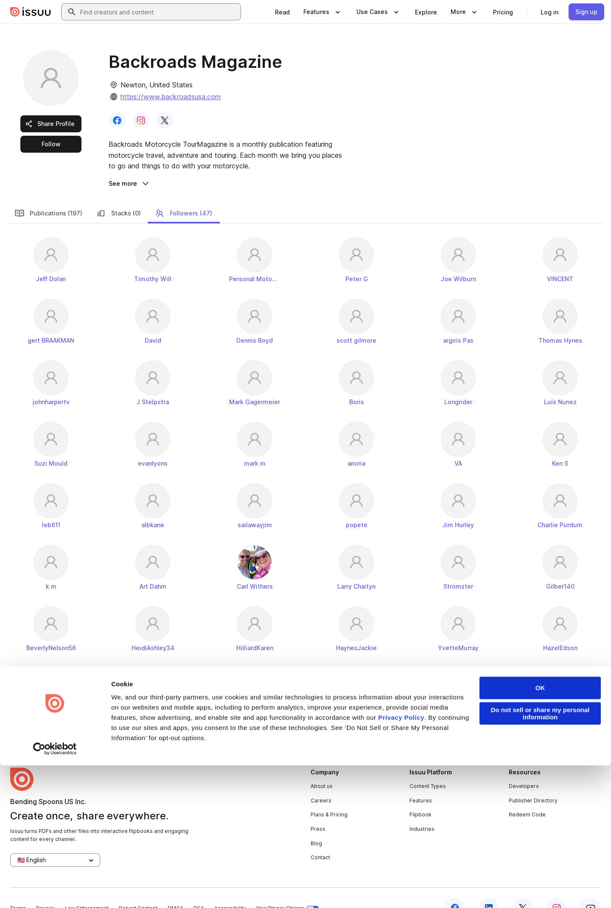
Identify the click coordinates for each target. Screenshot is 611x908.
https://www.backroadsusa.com (171, 96)
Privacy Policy (401, 860)
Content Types (427, 766)
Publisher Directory (533, 780)
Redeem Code (527, 794)
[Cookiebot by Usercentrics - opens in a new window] (55, 891)
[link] (282, 11)
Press (318, 808)
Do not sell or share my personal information (540, 856)
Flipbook (420, 794)
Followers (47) (183, 193)
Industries (421, 808)
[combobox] (158, 12)
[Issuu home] (30, 12)
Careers (321, 780)
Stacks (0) (118, 193)
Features (420, 780)
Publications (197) (48, 193)
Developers (524, 766)
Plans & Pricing (329, 794)
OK (540, 830)
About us (322, 766)
